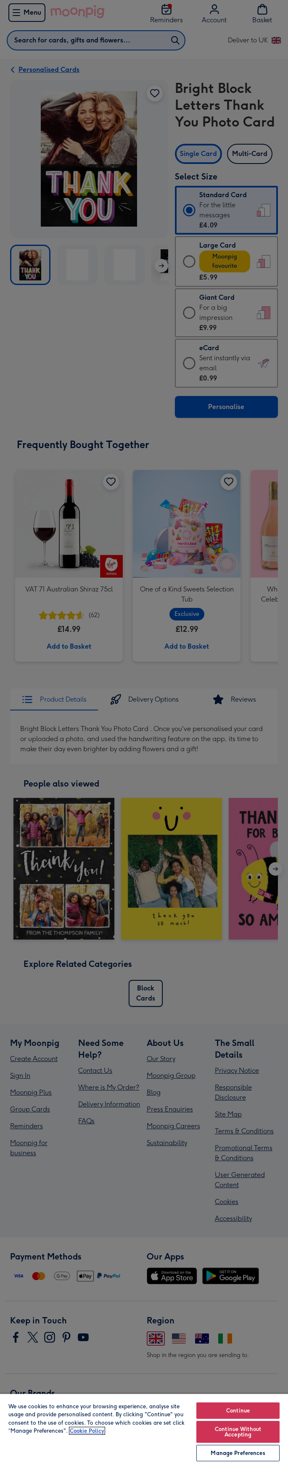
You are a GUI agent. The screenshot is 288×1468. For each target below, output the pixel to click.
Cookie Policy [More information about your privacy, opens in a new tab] (87, 1431)
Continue (238, 1410)
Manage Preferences (238, 1453)
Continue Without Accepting (238, 1432)
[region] (144, 1430)
